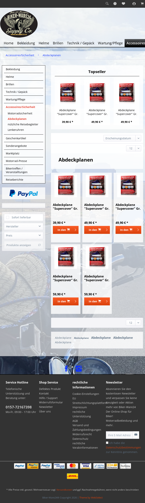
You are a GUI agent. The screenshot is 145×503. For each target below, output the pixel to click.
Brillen (10, 84)
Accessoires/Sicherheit (20, 107)
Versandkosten (64, 489)
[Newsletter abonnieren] (136, 435)
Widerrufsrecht (82, 434)
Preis (9, 235)
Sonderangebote (16, 146)
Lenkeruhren (16, 130)
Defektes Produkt (50, 389)
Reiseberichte (14, 179)
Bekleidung (13, 69)
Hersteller (12, 226)
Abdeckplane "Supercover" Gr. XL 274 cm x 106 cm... (65, 278)
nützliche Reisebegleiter (23, 124)
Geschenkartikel (16, 138)
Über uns (45, 411)
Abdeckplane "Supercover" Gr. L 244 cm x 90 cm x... (126, 112)
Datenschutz (80, 439)
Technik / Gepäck (16, 92)
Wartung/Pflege (15, 99)
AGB (75, 421)
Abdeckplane (63, 338)
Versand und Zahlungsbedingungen (86, 427)
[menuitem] (107, 4)
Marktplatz (12, 153)
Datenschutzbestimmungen (123, 447)
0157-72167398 (19, 407)
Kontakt (44, 393)
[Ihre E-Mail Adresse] (119, 435)
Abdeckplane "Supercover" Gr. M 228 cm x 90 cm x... (97, 112)
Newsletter (46, 407)
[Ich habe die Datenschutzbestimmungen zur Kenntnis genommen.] (107, 442)
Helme (10, 77)
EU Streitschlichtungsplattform (88, 401)
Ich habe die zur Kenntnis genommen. (123, 447)
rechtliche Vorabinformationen (85, 445)
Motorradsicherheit (20, 113)
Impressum (79, 407)
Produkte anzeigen (23, 245)
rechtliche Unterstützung (81, 414)
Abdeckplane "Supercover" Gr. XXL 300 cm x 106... (96, 278)
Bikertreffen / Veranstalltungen (17, 170)
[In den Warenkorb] (66, 230)
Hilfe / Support (48, 398)
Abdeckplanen (17, 119)
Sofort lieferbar (21, 217)
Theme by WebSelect (91, 497)
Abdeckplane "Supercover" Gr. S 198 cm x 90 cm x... (67, 112)
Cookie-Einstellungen (85, 394)
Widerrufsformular (51, 402)
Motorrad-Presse (16, 161)
